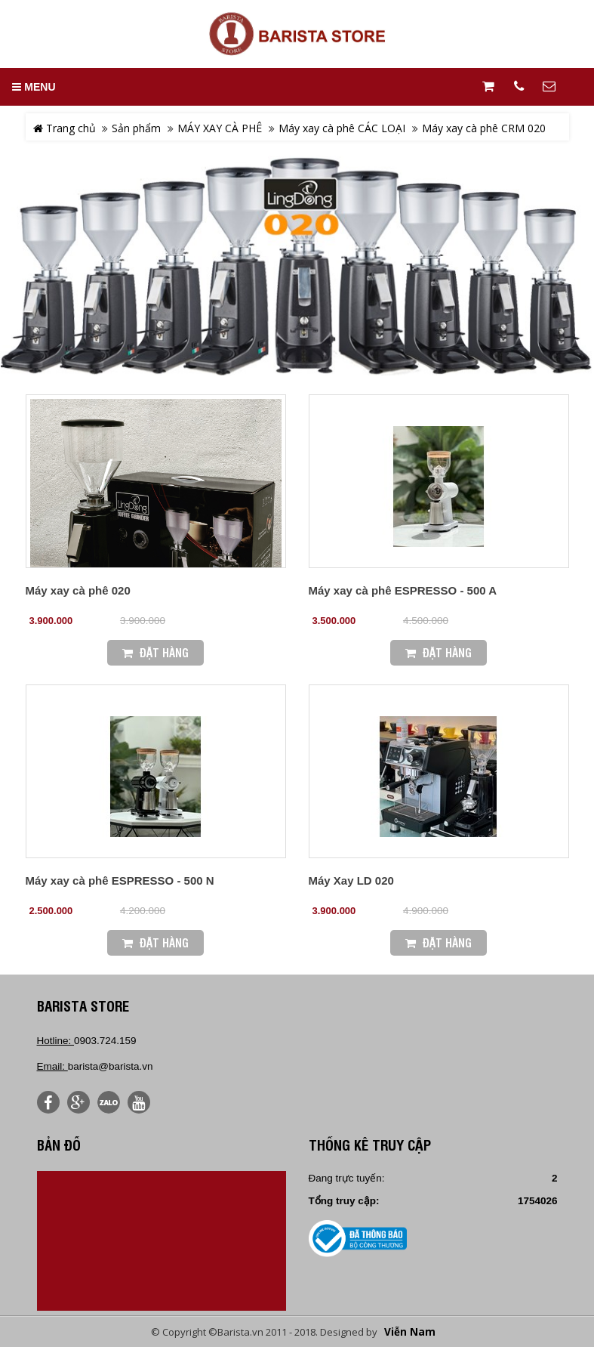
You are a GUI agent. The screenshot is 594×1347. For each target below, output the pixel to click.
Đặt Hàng (155, 652)
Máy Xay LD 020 (351, 880)
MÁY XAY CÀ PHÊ (219, 128)
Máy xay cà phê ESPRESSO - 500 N (120, 880)
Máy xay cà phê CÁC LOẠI (342, 128)
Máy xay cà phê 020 (78, 590)
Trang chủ (64, 128)
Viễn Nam (409, 1332)
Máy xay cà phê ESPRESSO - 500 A (403, 590)
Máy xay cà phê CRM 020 (484, 128)
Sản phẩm (136, 128)
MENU (33, 87)
